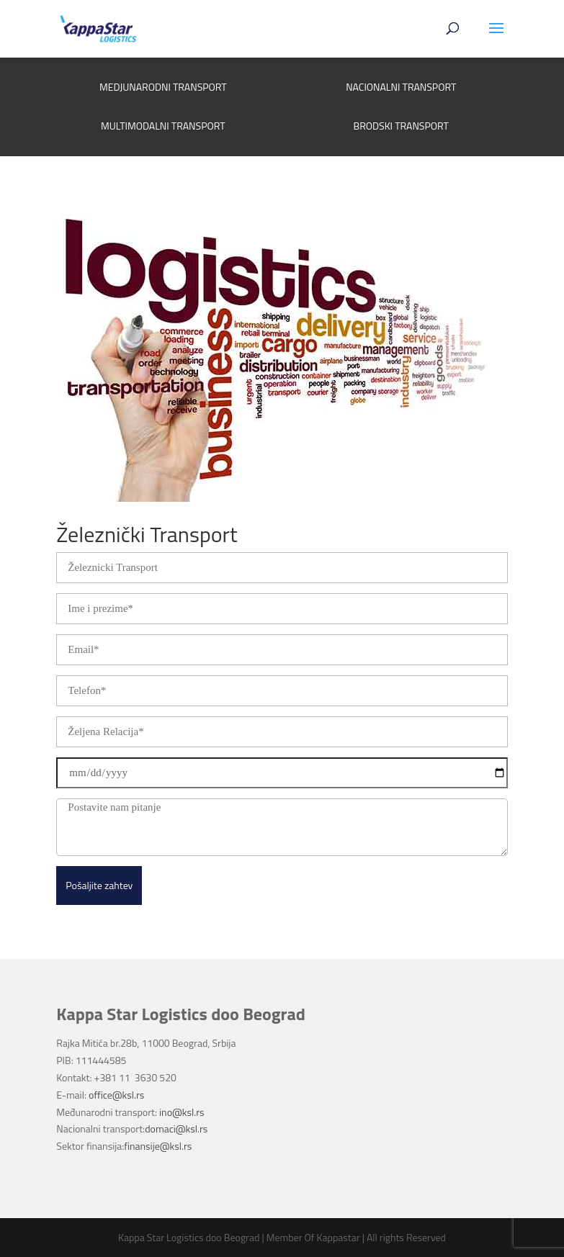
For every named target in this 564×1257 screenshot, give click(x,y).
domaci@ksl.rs (176, 1128)
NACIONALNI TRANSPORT (401, 86)
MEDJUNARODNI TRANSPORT (163, 86)
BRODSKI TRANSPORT (401, 125)
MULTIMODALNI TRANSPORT (163, 125)
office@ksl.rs (116, 1094)
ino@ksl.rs (181, 1111)
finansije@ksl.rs (158, 1145)
